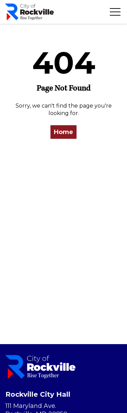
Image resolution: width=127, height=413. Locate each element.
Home (63, 132)
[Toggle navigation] (115, 12)
